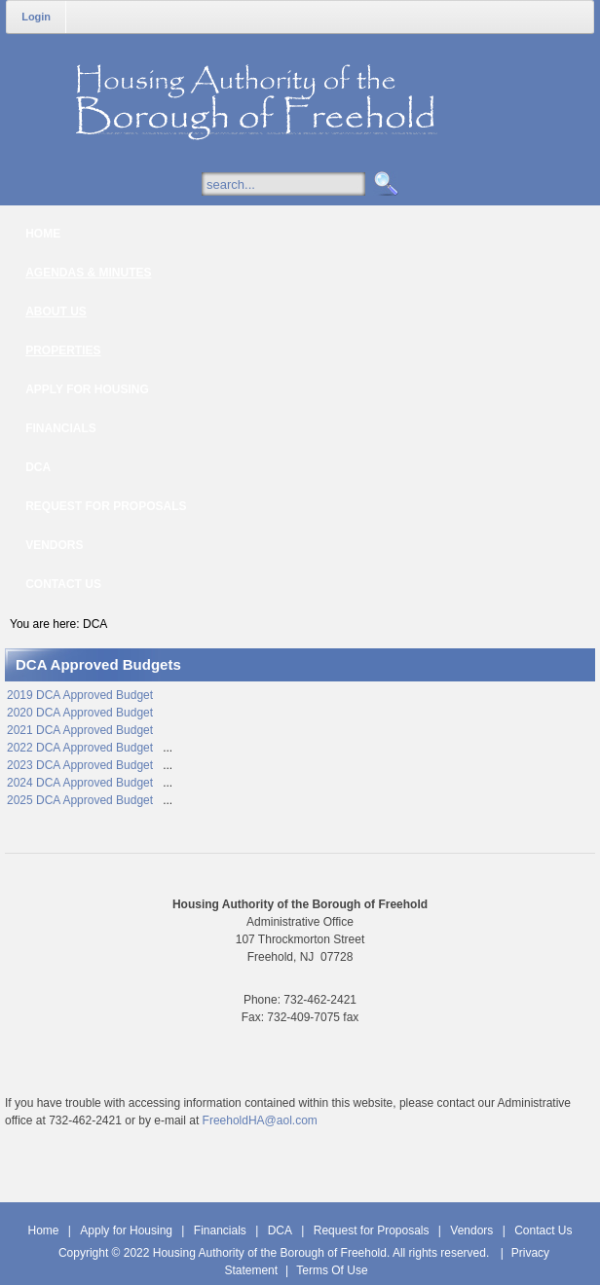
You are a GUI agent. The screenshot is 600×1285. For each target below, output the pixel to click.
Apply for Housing (126, 1230)
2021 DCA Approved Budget (80, 730)
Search (383, 184)
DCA (280, 1230)
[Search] (302, 184)
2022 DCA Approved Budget (81, 747)
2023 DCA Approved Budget (81, 765)
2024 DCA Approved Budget (81, 782)
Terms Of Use (331, 1270)
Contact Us (543, 1230)
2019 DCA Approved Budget (80, 695)
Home (42, 1230)
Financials (220, 1230)
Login (36, 16)
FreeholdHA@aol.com (260, 1120)
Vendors (471, 1230)
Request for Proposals (372, 1230)
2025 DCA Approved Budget (81, 800)
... (167, 747)
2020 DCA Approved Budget (80, 712)
